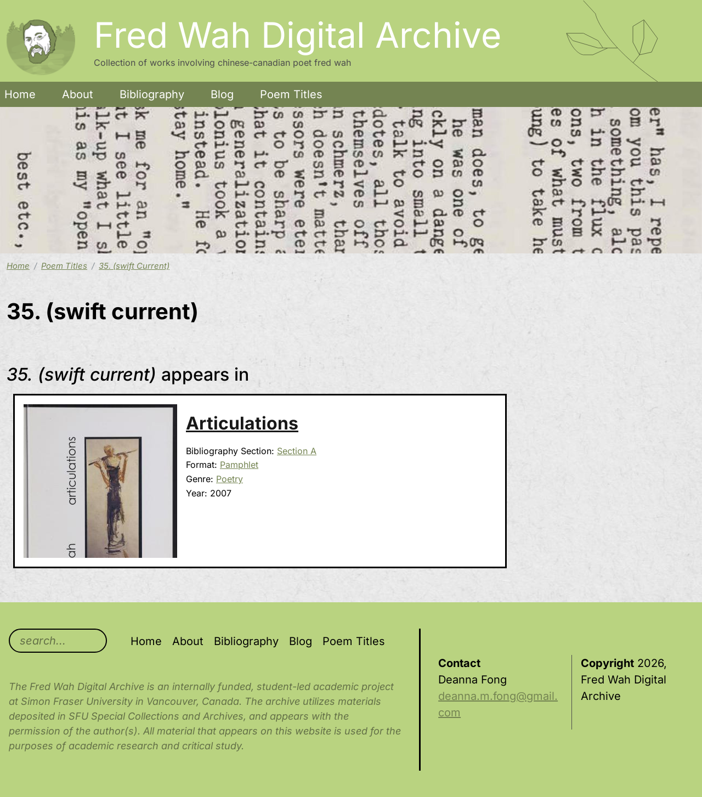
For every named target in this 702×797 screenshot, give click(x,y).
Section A (296, 450)
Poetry (229, 478)
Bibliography (152, 94)
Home (20, 94)
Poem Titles (291, 94)
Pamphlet (239, 464)
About (77, 94)
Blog (222, 94)
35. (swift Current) (134, 266)
